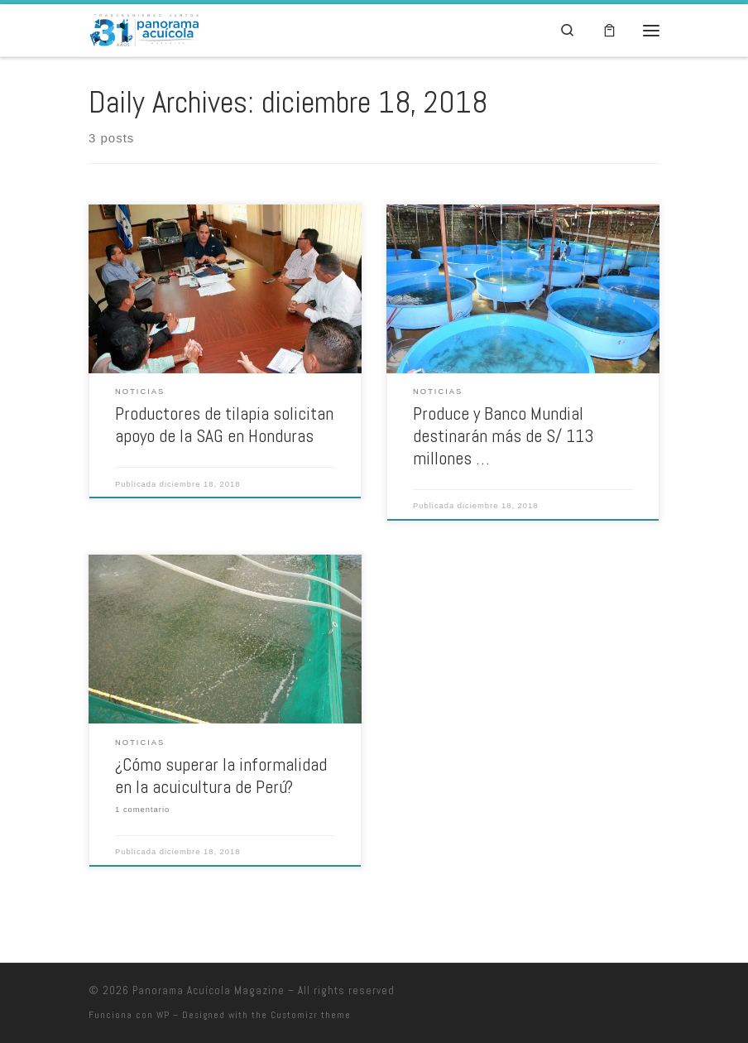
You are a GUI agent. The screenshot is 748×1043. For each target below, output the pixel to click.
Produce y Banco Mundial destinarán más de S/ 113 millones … (503, 435)
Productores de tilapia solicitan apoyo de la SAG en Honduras (224, 424)
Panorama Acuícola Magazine (208, 990)
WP (163, 1015)
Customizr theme (311, 1015)
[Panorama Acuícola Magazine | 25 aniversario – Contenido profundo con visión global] (144, 29)
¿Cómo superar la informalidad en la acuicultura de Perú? (221, 775)
